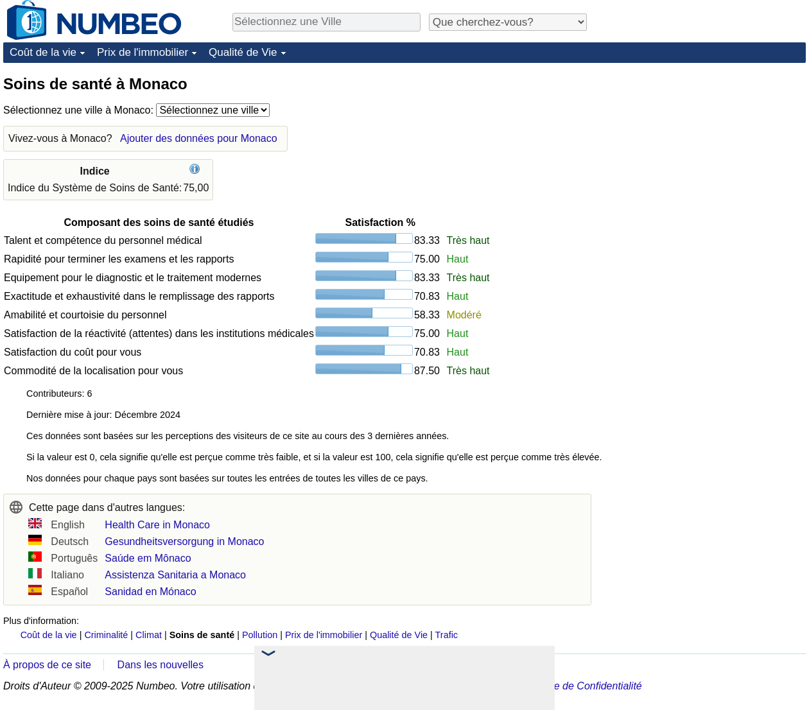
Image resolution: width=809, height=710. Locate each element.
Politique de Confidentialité (580, 685)
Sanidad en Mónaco (150, 591)
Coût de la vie (43, 52)
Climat (148, 635)
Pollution (259, 635)
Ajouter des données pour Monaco (198, 138)
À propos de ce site (47, 664)
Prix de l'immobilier (142, 52)
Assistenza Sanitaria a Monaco (175, 574)
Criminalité (106, 635)
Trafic (446, 635)
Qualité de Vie (243, 52)
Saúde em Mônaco (148, 558)
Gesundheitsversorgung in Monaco (184, 541)
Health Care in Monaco (157, 524)
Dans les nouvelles (160, 664)
